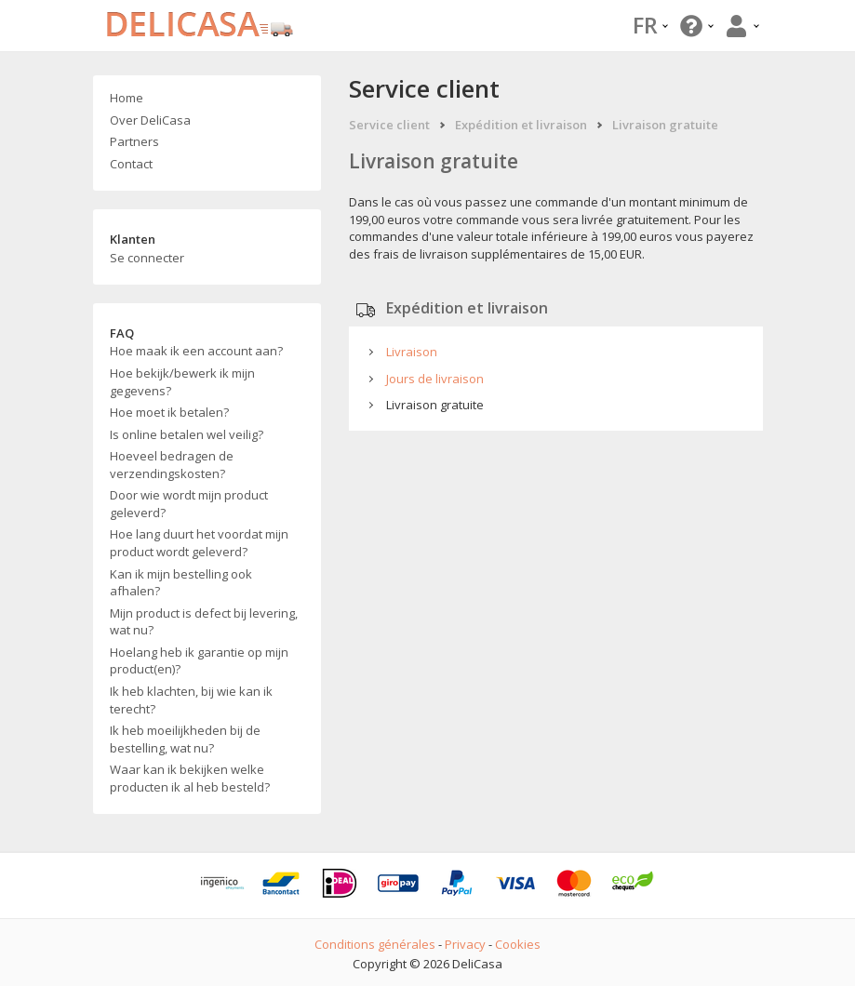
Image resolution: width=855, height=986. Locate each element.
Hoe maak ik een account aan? (196, 350)
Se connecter (147, 257)
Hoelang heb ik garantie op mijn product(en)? (199, 661)
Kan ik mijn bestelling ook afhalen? (181, 583)
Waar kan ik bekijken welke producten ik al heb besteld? (190, 778)
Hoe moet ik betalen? (169, 412)
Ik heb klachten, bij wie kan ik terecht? (191, 700)
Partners (134, 141)
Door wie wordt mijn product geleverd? (189, 503)
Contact (131, 163)
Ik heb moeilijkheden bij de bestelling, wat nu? (185, 739)
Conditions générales (374, 944)
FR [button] (650, 24)
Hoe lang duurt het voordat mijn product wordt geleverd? (199, 543)
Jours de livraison (435, 378)
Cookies (518, 944)
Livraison (411, 351)
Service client (389, 124)
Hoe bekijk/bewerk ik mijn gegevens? (182, 382)
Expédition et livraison (521, 124)
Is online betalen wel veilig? (186, 434)
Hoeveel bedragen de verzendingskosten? (172, 464)
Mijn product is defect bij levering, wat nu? (204, 622)
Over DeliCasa (150, 120)
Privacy (465, 944)
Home (126, 97)
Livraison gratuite (665, 124)
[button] (694, 25)
